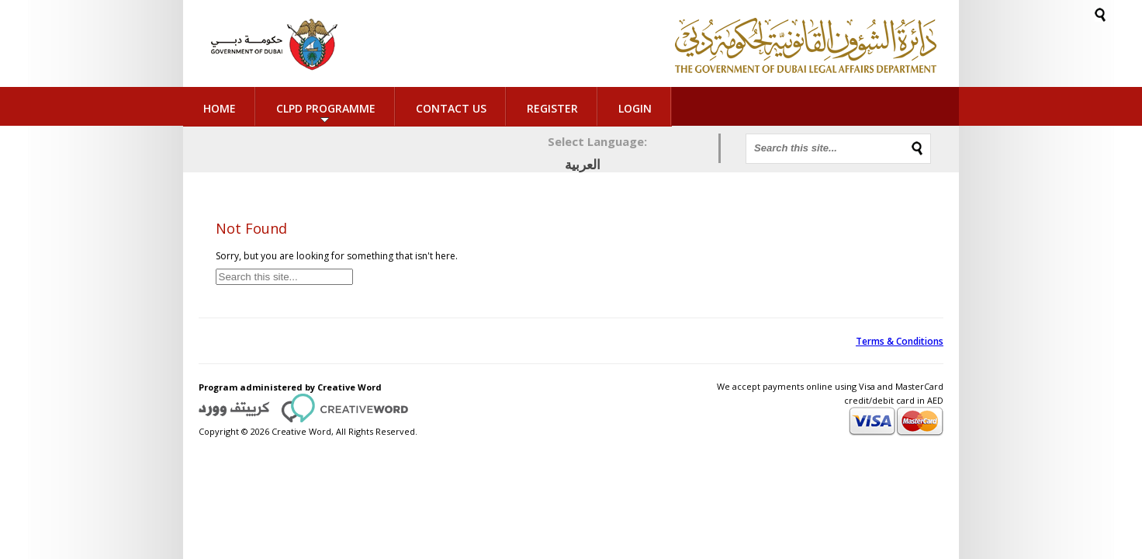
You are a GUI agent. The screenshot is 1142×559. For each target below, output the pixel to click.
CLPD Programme (325, 108)
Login (604, 108)
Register (552, 108)
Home (219, 108)
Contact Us (451, 108)
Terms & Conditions (899, 341)
